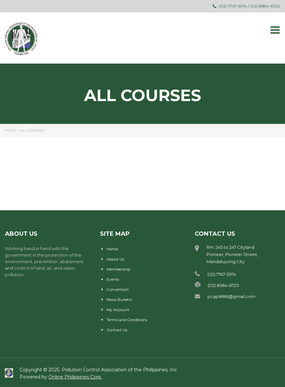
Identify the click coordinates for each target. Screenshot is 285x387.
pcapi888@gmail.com (231, 296)
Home (112, 248)
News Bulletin (119, 299)
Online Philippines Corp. (75, 377)
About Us (115, 259)
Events (113, 279)
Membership (118, 269)
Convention (118, 289)
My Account (118, 309)
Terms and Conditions (127, 319)
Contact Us (117, 329)
